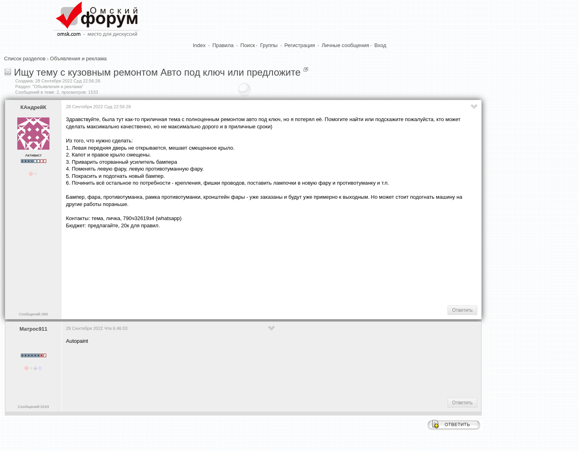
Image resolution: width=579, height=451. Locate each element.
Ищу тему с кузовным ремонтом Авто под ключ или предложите (157, 72)
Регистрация (299, 45)
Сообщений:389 (33, 314)
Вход (380, 45)
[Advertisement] (212, 273)
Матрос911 (33, 329)
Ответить (462, 310)
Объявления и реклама (78, 59)
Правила (223, 45)
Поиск (247, 45)
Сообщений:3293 (33, 406)
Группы (268, 45)
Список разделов (24, 59)
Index (199, 45)
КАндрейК (34, 107)
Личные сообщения (345, 45)
